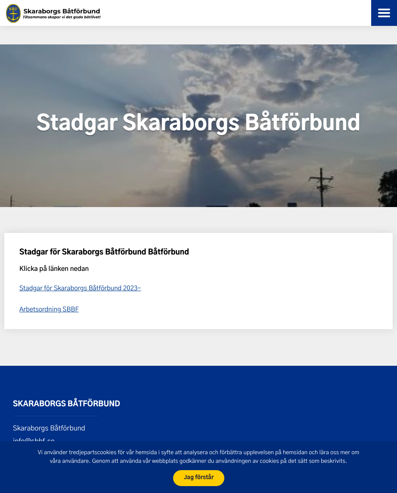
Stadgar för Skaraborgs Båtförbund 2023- (80, 287)
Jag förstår (199, 477)
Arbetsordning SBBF (49, 309)
